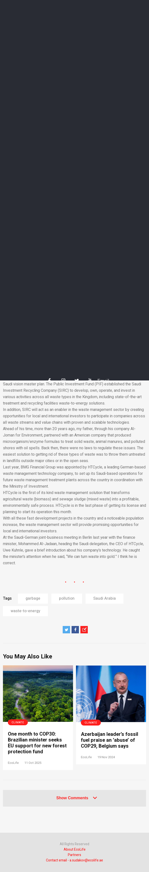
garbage (33, 598)
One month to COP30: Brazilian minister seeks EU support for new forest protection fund (37, 743)
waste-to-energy (25, 611)
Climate (18, 722)
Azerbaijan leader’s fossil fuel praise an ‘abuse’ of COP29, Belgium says (109, 740)
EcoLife (13, 762)
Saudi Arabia (104, 598)
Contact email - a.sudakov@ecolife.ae (74, 860)
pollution (66, 598)
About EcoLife (75, 849)
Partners (74, 854)
